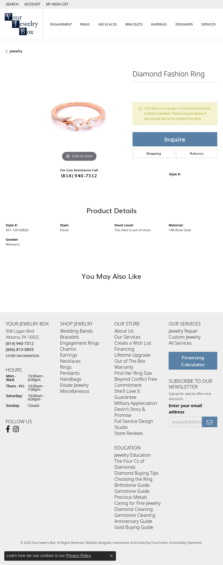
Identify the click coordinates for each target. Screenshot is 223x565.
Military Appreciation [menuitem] (136, 403)
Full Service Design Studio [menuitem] (134, 424)
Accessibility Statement (185, 542)
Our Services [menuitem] (128, 337)
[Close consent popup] (111, 556)
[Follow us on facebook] (8, 429)
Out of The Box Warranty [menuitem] (130, 364)
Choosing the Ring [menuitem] (134, 479)
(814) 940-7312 (79, 175)
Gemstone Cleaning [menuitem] (135, 515)
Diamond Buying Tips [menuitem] (137, 473)
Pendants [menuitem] (70, 373)
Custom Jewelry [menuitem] (184, 337)
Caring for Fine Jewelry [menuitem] (138, 503)
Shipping (153, 153)
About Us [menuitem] (124, 331)
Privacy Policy (78, 555)
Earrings (159, 24)
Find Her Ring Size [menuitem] (133, 373)
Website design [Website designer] (96, 542)
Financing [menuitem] (125, 349)
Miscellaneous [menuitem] (74, 391)
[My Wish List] (57, 4)
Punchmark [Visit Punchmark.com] (159, 542)
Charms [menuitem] (68, 349)
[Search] (12, 4)
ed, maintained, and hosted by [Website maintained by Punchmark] (129, 542)
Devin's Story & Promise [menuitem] (130, 412)
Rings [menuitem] (66, 367)
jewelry (16, 51)
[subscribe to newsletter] (209, 422)
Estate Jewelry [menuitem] (74, 385)
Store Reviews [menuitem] (129, 433)
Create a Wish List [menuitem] (133, 343)
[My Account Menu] (32, 4)
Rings (85, 24)
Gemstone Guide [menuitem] (132, 491)
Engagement (61, 24)
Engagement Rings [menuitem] (79, 343)
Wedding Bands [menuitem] (76, 331)
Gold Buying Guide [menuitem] (134, 527)
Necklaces (107, 24)
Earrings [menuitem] (68, 355)
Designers (184, 24)
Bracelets (134, 24)
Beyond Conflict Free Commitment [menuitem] (136, 382)
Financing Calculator (193, 361)
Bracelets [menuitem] (69, 337)
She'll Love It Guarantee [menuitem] (127, 394)
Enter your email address (185, 408)
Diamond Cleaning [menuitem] (134, 509)
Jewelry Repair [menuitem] (183, 331)
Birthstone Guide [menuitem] (132, 485)
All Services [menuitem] (180, 343)
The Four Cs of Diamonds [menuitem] (130, 464)
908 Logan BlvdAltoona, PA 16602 (22, 343)
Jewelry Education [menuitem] (133, 455)
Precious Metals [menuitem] (131, 497)
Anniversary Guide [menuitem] (133, 521)
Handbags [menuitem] (70, 379)
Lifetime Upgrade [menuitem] (133, 355)
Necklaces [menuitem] (70, 361)
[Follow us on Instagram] (16, 429)
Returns (197, 153)
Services (208, 24)
